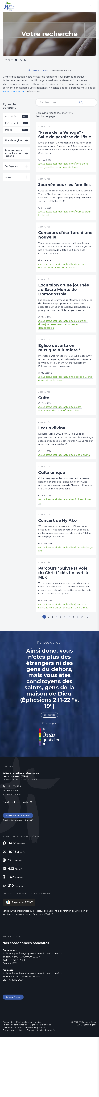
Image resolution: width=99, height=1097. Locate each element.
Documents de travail (12, 1087)
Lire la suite (49, 773)
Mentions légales (24, 1082)
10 (83, 675)
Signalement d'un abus (18, 875)
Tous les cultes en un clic (16, 861)
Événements (16, 123)
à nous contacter (12, 91)
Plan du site (8, 1082)
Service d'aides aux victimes (17, 880)
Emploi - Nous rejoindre (13, 1090)
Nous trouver (14, 854)
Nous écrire (13, 850)
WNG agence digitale (86, 1085)
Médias (38, 1082)
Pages (16, 130)
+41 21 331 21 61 (14, 845)
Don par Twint (13, 1057)
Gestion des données (46, 1090)
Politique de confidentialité (15, 1085)
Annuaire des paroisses (35, 1087)
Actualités (16, 116)
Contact (30, 1090)
